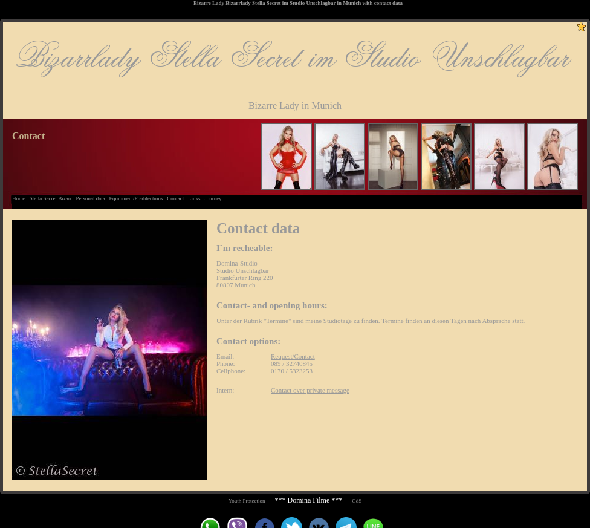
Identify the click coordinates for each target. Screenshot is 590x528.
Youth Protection (247, 501)
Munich (352, 3)
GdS (356, 501)
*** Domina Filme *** (309, 500)
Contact (175, 198)
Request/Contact (293, 356)
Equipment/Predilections (136, 198)
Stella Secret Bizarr (51, 198)
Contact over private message (310, 390)
